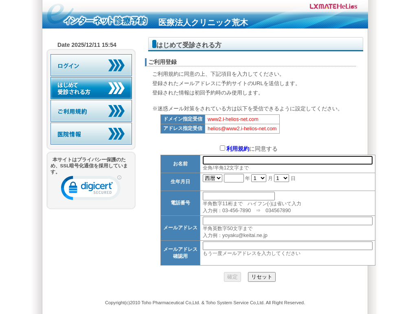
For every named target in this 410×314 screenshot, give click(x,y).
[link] (91, 189)
